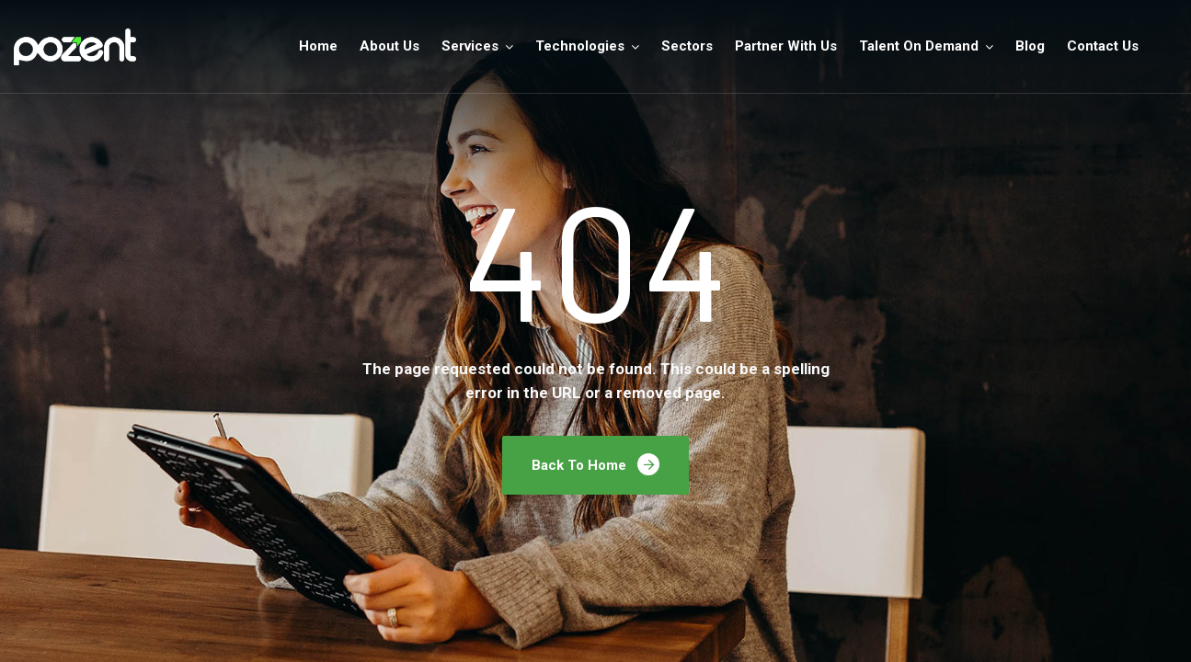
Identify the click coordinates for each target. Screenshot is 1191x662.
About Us (389, 46)
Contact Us (1103, 46)
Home (318, 46)
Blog (1030, 46)
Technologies (579, 46)
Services (469, 46)
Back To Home (595, 464)
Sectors (687, 46)
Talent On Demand (919, 46)
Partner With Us (786, 46)
